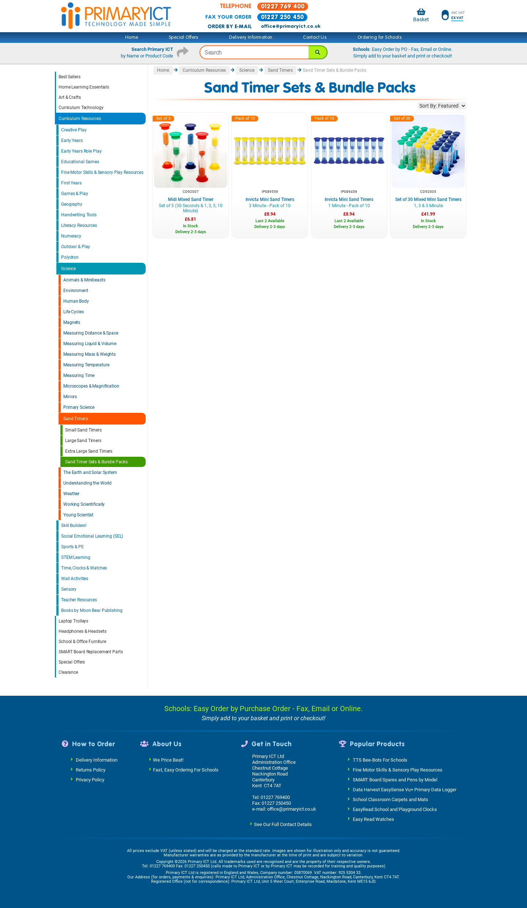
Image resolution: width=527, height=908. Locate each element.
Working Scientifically (84, 504)
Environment (75, 290)
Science (68, 268)
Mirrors (70, 396)
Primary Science (78, 407)
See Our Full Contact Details (283, 824)
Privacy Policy (90, 779)
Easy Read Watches (373, 819)
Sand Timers (75, 418)
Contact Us (315, 37)
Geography (71, 204)
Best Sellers (70, 76)
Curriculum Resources (80, 118)
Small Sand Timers (83, 430)
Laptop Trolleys (73, 621)
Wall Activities (74, 578)
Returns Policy (90, 769)
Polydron (70, 257)
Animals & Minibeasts (84, 280)
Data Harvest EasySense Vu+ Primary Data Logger (404, 789)
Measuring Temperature (86, 364)
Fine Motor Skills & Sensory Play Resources (102, 172)
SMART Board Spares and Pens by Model (395, 779)
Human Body (76, 301)
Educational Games (80, 161)
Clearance (68, 672)
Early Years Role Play (81, 151)
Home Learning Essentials (84, 87)
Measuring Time (78, 375)
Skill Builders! (73, 525)
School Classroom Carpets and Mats (390, 799)
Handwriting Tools (79, 214)
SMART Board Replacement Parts (91, 651)
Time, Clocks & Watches (84, 568)
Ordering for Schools (380, 37)
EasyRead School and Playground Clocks (395, 809)
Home (131, 37)
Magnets (71, 322)
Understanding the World (87, 483)
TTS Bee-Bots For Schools (380, 759)
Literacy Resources (79, 225)
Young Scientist (78, 514)
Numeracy (71, 236)
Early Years (72, 140)
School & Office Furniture (82, 641)
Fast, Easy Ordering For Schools (185, 769)
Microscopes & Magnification (91, 386)
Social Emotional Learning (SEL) (92, 536)
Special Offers (184, 37)
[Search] (318, 52)
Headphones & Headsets (82, 631)
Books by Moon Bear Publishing (92, 610)
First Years (71, 183)
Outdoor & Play (75, 246)
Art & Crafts (70, 97)
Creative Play (73, 129)
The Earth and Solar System (90, 472)
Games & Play (74, 193)
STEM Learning (75, 557)
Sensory (68, 589)
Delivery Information (250, 37)
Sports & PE (72, 546)
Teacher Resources (79, 599)
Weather (71, 493)
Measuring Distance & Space (90, 333)
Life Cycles (73, 311)
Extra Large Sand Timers (88, 451)
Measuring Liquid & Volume (89, 343)
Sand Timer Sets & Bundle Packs (96, 461)
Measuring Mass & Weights (89, 354)
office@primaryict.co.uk (290, 26)
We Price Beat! (168, 759)
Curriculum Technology (81, 107)
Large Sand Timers (83, 440)
